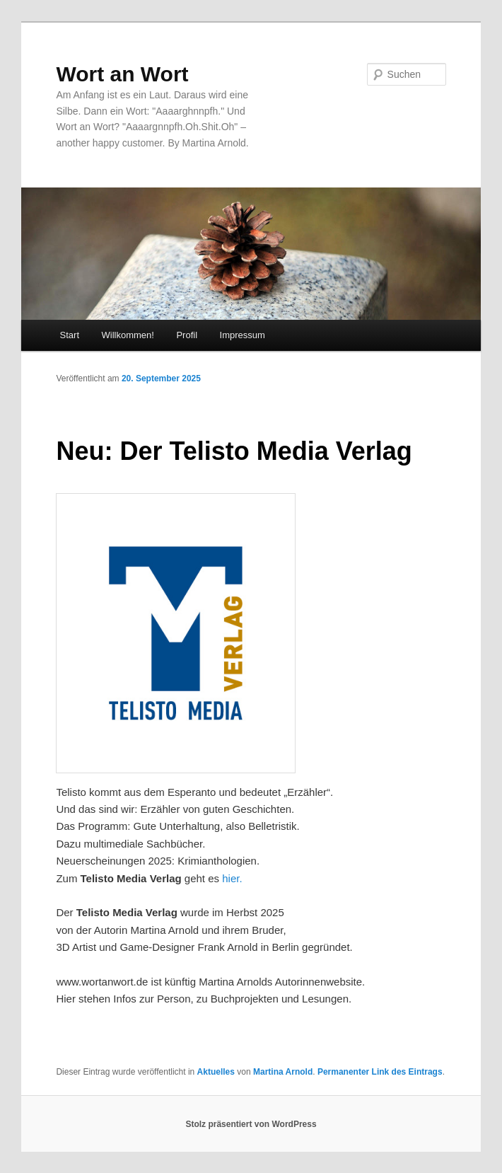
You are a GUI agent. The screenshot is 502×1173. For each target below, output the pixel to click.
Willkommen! (128, 335)
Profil (186, 335)
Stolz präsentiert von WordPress (250, 1124)
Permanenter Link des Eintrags (380, 1072)
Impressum (242, 335)
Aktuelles (216, 1072)
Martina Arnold (283, 1072)
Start (69, 335)
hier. (232, 878)
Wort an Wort (122, 74)
